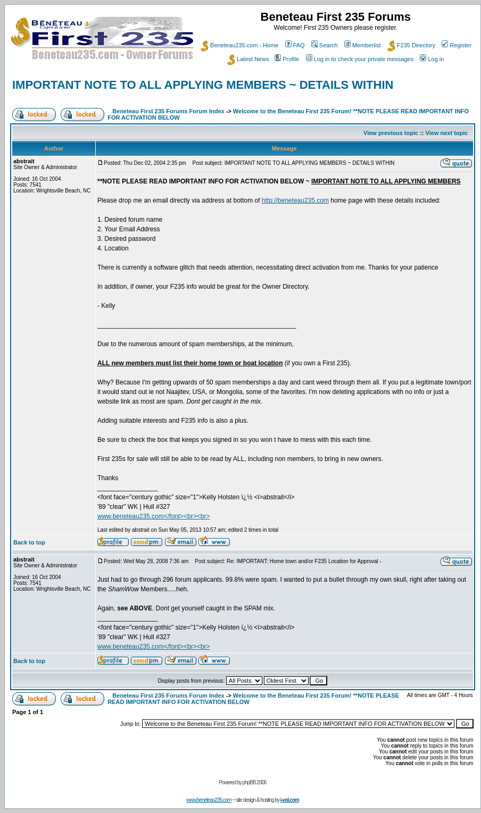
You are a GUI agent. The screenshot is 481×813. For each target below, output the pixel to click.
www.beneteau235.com (208, 800)
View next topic (447, 133)
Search (324, 45)
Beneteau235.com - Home (239, 45)
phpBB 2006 (255, 782)
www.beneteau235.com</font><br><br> (153, 516)
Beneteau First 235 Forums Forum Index (168, 111)
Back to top (29, 542)
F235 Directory (411, 45)
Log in (432, 59)
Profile (287, 59)
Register (456, 45)
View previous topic (390, 133)
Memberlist (362, 45)
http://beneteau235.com (295, 200)
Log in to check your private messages (360, 59)
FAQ (295, 45)
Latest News (248, 59)
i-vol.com (289, 800)
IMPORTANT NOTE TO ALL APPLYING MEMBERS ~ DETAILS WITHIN (202, 84)
